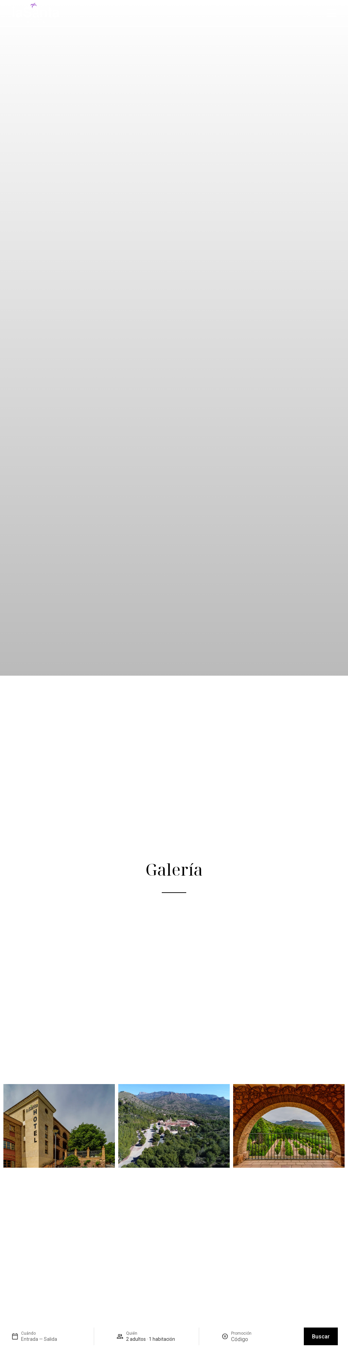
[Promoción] (247, 1339)
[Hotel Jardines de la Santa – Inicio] (35, 13)
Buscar (321, 1336)
